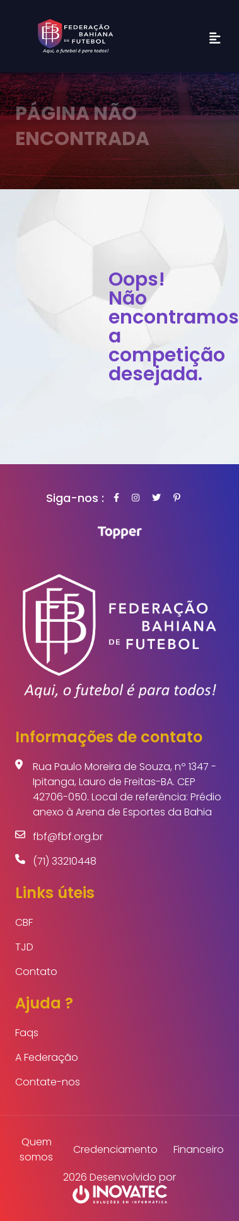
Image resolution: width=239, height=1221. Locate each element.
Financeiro (198, 1149)
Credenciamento (115, 1149)
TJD (24, 947)
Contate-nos (47, 1082)
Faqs (26, 1032)
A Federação (46, 1057)
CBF (24, 922)
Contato (36, 971)
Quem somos (36, 1149)
